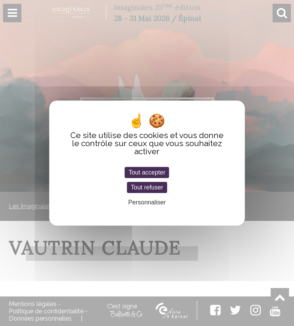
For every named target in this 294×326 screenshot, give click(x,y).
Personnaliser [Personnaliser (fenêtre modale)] (147, 202)
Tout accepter (147, 172)
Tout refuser (147, 187)
